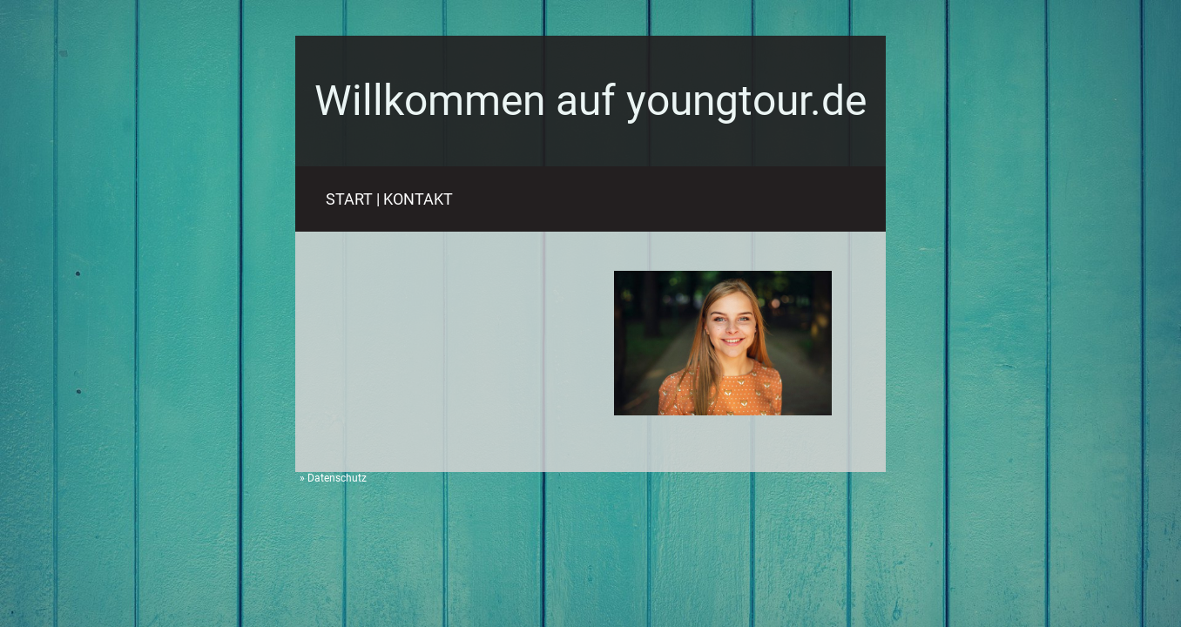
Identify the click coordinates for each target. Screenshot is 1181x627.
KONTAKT (418, 199)
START (349, 199)
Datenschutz (337, 478)
